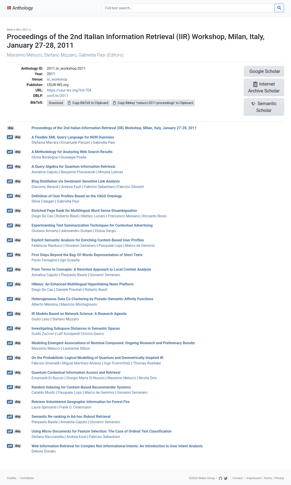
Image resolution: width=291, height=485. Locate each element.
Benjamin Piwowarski (78, 172)
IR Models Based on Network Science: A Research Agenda (79, 314)
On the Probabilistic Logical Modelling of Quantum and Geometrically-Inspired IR (97, 358)
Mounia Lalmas (110, 172)
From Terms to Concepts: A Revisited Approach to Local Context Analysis (91, 269)
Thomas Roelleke (147, 363)
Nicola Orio (148, 378)
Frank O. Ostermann (75, 407)
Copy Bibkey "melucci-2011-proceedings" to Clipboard (153, 103)
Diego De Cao (42, 216)
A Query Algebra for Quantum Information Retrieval (73, 166)
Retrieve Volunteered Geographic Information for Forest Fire (81, 402)
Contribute (27, 478)
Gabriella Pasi (91, 55)
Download (56, 103)
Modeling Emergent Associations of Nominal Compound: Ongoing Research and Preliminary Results (113, 343)
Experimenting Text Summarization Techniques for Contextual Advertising (92, 225)
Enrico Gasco (93, 334)
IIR (18, 29)
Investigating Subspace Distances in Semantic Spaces (76, 328)
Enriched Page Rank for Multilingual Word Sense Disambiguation (84, 210)
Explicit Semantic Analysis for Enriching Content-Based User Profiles (88, 240)
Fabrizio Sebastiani (99, 187)
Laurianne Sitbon (76, 348)
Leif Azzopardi (68, 334)
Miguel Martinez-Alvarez (81, 363)
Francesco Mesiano (124, 216)
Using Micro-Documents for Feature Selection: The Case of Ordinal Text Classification (102, 431)
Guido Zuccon (43, 334)
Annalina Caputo (45, 172)
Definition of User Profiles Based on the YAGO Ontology (77, 196)
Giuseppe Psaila (73, 157)
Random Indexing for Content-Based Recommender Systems (81, 387)
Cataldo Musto (43, 392)
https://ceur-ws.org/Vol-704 (69, 90)
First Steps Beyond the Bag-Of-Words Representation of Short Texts (87, 254)
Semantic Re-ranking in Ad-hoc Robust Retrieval (71, 416)
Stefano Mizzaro (60, 55)
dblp (10, 128)
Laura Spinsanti (44, 407)
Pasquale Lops (110, 245)
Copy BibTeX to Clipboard (88, 103)
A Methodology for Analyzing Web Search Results (72, 152)
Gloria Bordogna (45, 157)
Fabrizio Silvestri (131, 187)
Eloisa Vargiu (105, 231)
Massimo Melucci (24, 55)
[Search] (188, 8)
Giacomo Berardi (45, 187)
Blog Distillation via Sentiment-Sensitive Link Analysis (76, 181)
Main (10, 29)
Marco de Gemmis (140, 245)
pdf (10, 137)
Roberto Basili (67, 216)
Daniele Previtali (69, 289)
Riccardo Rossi (154, 216)
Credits (11, 478)
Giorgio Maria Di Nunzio (85, 378)
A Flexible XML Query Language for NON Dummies (73, 137)
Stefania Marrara (45, 142)
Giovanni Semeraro (80, 245)
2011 (25, 29)
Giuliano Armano (45, 231)
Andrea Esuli (71, 187)
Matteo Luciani (93, 216)
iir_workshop (57, 79)
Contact (238, 478)
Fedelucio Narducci (47, 245)
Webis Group (206, 478)
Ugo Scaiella (70, 260)
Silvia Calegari (43, 201)
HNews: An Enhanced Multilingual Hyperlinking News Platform (83, 284)
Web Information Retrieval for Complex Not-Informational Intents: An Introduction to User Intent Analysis (117, 446)
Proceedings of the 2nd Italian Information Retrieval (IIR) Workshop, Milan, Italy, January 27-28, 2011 (114, 128)
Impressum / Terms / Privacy (265, 478)
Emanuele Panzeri (75, 142)
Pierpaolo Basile (74, 275)
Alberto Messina (45, 304)
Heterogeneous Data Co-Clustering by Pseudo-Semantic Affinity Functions (92, 299)
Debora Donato (44, 451)
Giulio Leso (41, 319)
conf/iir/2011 (57, 96)
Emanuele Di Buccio (48, 378)
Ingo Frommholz (117, 363)
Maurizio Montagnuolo (79, 304)
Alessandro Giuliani (76, 231)
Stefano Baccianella (48, 437)
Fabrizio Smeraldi (46, 363)
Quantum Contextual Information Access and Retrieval (76, 372)
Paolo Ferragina (44, 260)
